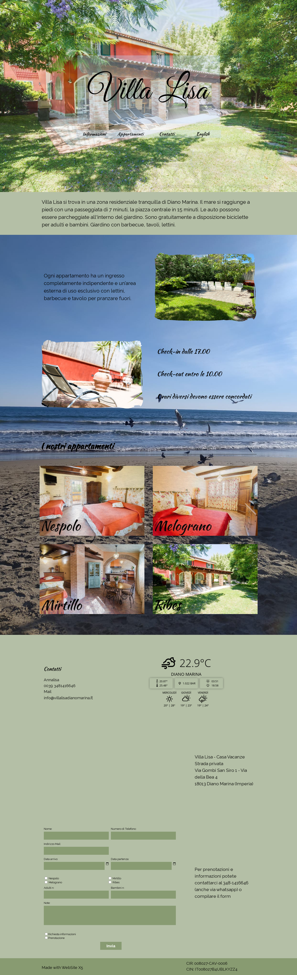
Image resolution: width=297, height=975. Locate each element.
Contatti (166, 134)
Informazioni (94, 134)
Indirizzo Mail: (52, 844)
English (202, 134)
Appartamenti (130, 134)
